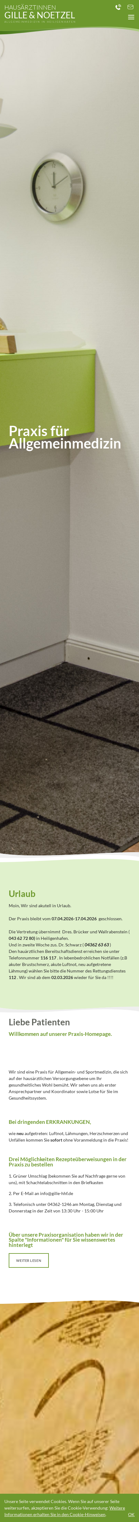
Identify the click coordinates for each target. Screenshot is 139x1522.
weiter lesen (28, 1260)
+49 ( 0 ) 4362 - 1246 (117, 7)
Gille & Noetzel (40, 13)
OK (131, 1514)
